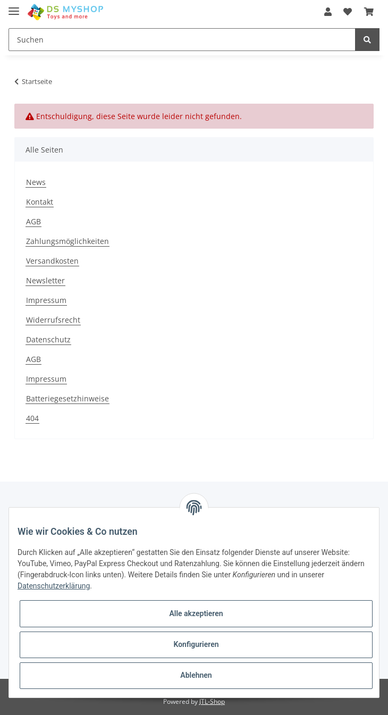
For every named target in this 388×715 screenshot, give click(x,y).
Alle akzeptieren (196, 613)
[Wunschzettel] (348, 11)
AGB (33, 221)
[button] (328, 11)
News (36, 182)
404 (32, 418)
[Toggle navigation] (14, 6)
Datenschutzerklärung (54, 586)
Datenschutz (48, 339)
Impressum (46, 300)
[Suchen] (182, 39)
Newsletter (45, 280)
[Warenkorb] (368, 11)
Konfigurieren (195, 644)
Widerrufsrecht (53, 320)
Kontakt (39, 202)
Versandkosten (52, 261)
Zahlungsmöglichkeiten (67, 241)
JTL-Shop (212, 701)
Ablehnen (196, 675)
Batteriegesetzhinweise (67, 398)
